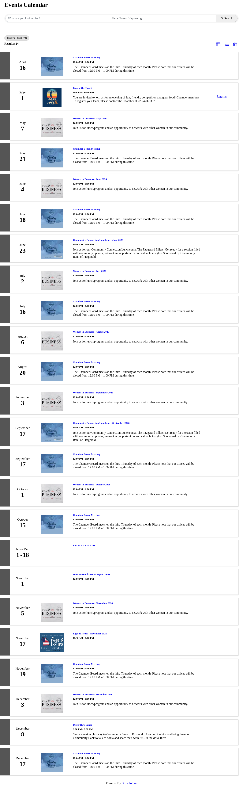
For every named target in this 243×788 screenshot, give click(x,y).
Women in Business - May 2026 (90, 118)
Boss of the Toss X (82, 87)
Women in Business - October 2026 (91, 484)
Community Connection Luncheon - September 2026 (101, 423)
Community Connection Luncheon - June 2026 (98, 240)
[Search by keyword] (57, 18)
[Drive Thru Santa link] (52, 732)
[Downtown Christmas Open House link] (52, 581)
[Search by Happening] (162, 18)
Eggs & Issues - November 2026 (90, 633)
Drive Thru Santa (82, 724)
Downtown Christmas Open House (91, 574)
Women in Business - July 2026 (89, 271)
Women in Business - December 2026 (92, 694)
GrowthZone (129, 783)
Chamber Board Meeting (86, 57)
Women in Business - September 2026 (93, 392)
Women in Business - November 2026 (93, 603)
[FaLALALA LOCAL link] (52, 553)
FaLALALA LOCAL (84, 545)
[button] (218, 44)
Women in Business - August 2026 (91, 331)
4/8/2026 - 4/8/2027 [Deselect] (17, 38)
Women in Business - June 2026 (90, 179)
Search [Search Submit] (227, 18)
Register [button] (222, 96)
